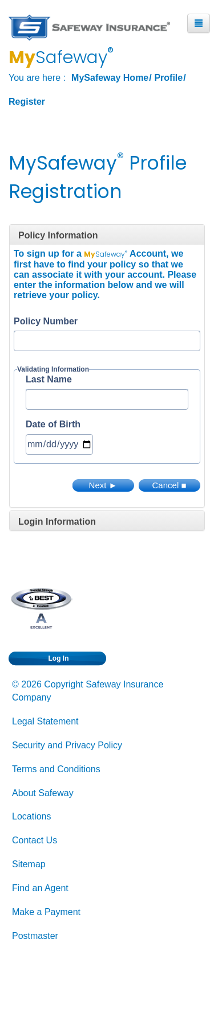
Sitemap (29, 864)
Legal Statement (45, 721)
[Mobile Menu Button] (198, 23)
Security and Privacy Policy (67, 745)
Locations (31, 816)
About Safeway (43, 793)
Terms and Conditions (56, 769)
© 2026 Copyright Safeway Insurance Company (87, 690)
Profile (168, 78)
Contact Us (34, 840)
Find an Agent (40, 888)
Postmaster (35, 936)
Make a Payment (46, 912)
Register (27, 101)
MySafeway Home (109, 78)
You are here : (37, 78)
